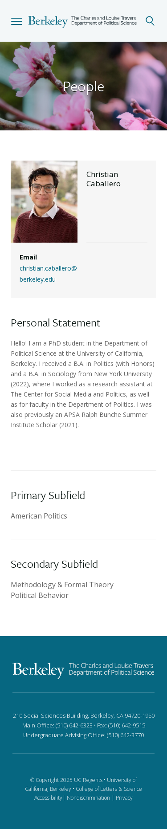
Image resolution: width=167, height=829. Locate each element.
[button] (16, 21)
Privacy (124, 797)
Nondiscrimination (88, 797)
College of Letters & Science (109, 789)
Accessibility (48, 797)
